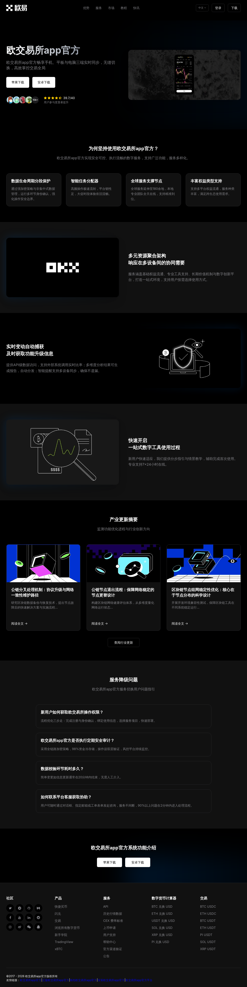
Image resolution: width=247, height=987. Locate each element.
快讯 (136, 8)
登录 (218, 8)
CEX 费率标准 (113, 919)
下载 (234, 8)
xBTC (58, 948)
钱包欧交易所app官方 (83, 978)
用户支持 (109, 933)
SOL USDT (208, 940)
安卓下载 (51, 82)
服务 (99, 8)
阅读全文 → (19, 622)
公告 (106, 955)
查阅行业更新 (123, 641)
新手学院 (61, 933)
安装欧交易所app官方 (111, 978)
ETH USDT (208, 926)
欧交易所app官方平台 (139, 978)
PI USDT (206, 933)
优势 (86, 8)
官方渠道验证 (112, 948)
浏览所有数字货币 (67, 926)
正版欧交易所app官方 (55, 978)
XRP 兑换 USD (162, 933)
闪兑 (58, 912)
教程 (124, 8)
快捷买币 (61, 905)
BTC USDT (208, 919)
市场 (111, 8)
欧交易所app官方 (30, 978)
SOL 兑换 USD (162, 926)
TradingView (64, 940)
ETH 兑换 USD (162, 912)
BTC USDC (208, 905)
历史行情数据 (112, 912)
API (105, 905)
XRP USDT (208, 948)
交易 (58, 919)
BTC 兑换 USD (162, 905)
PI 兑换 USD (160, 940)
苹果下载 (20, 82)
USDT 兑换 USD (163, 919)
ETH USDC (208, 912)
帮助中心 (109, 940)
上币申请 (109, 926)
